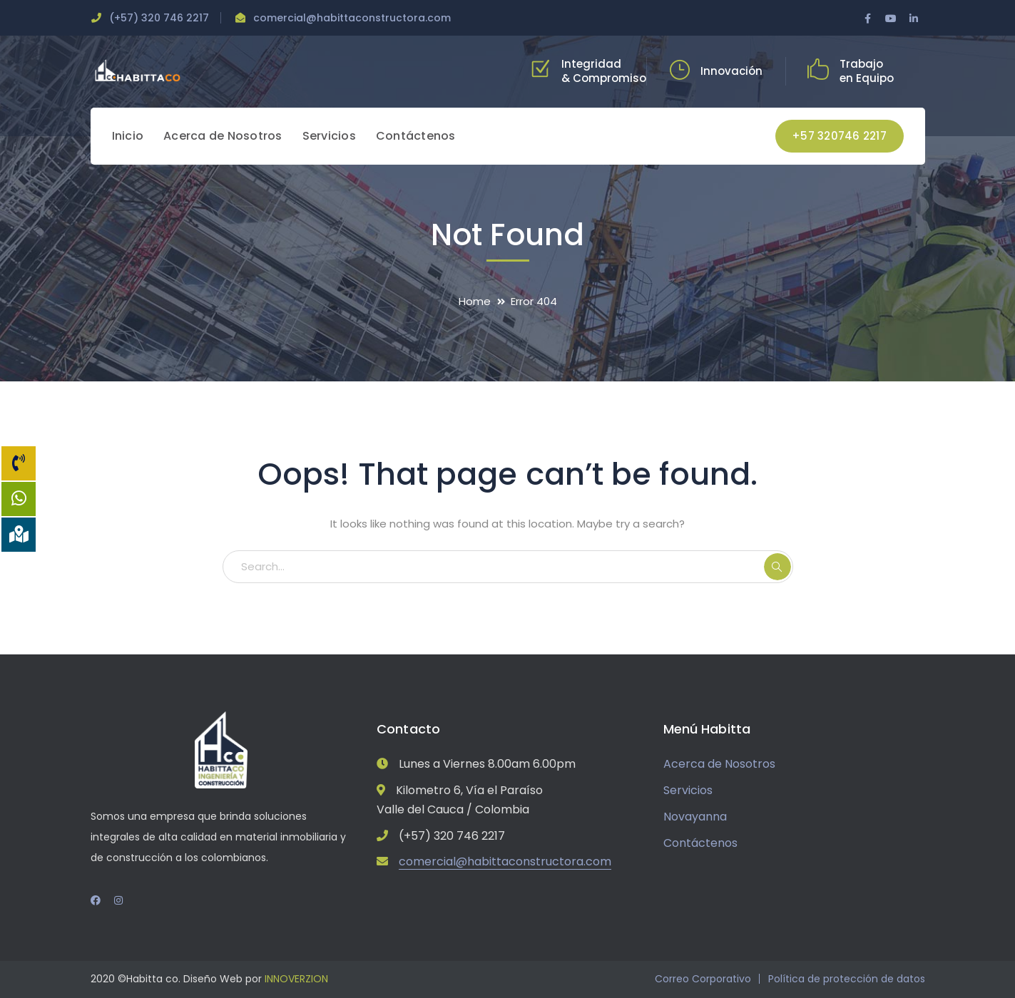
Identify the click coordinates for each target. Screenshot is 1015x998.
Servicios (688, 790)
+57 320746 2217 (839, 135)
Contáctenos (700, 843)
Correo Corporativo (703, 979)
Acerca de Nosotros (719, 764)
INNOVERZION (296, 979)
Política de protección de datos (846, 979)
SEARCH (777, 566)
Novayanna (695, 816)
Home (475, 301)
